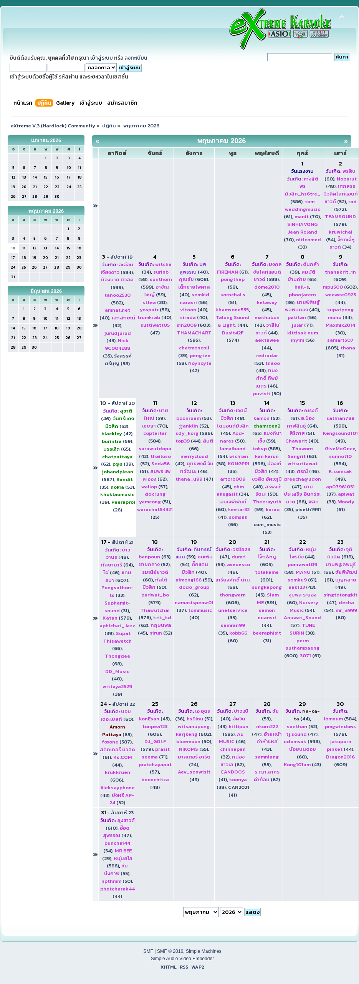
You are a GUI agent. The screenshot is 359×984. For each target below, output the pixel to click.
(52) (340, 193)
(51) (232, 298)
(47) (155, 328)
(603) (193, 325)
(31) (117, 606)
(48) (233, 414)
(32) (121, 799)
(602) (340, 287)
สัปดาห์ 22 (123, 704)
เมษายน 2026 (46, 140)
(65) (302, 275)
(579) (340, 220)
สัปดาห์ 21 (123, 542)
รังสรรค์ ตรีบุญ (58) (118, 359)
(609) (340, 275)
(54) (304, 606)
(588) (267, 272)
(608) (193, 279)
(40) (154, 317)
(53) (119, 422)
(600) (301, 648)
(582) (117, 298)
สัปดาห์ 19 (121, 257)
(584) (117, 268)
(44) (233, 321)
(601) (267, 575)
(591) (268, 598)
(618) (340, 553)
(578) (340, 730)
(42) (116, 433)
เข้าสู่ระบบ (101, 58)
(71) (302, 325)
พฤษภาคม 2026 (46, 211)
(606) (233, 598)
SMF (148, 951)
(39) (122, 464)
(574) (232, 336)
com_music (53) (267, 528)
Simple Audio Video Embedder (182, 958)
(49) (340, 436)
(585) (266, 448)
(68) (117, 659)
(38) (302, 629)
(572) (345, 205)
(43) (301, 587)
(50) (267, 393)
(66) (302, 494)
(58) (154, 309)
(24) (194, 760)
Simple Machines (204, 951)
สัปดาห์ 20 (123, 403)
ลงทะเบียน (135, 58)
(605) (267, 560)
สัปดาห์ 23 (122, 812)
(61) (302, 209)
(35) (116, 348)
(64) (302, 421)
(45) (267, 290)
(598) (340, 421)
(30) (154, 302)
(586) (302, 190)
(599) (117, 283)
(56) (194, 298)
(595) (194, 336)
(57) (154, 486)
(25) (155, 513)
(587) (117, 741)
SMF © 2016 (170, 951)
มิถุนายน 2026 (46, 291)
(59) (156, 290)
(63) (302, 452)
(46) (266, 378)
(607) (118, 576)
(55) (193, 749)
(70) (307, 216)
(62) (156, 475)
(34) (342, 243)
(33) (117, 591)
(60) (237, 636)
